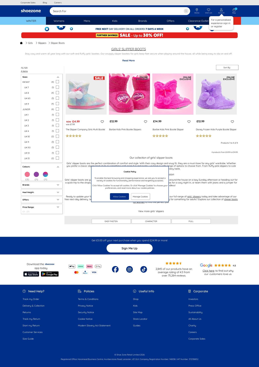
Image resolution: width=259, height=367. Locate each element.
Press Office (194, 305)
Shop (135, 299)
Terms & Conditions (88, 299)
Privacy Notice (85, 305)
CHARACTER (151, 221)
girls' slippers (194, 196)
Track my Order (31, 299)
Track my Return (31, 318)
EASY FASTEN (111, 221)
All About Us (194, 318)
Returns (27, 312)
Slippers (41, 42)
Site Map (137, 312)
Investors (193, 299)
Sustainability (195, 312)
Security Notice (86, 312)
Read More (128, 60)
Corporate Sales (196, 338)
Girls (29, 42)
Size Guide (28, 338)
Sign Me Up (129, 248)
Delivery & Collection (33, 305)
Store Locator (140, 318)
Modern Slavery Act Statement (94, 325)
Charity (192, 325)
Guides (136, 325)
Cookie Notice (85, 318)
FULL (191, 221)
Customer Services (33, 332)
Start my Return (31, 325)
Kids (135, 305)
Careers (192, 332)
